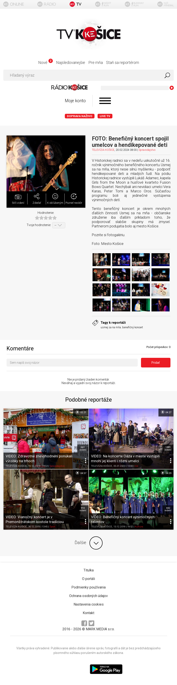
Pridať (155, 362)
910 (82, 509)
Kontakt (88, 613)
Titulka (89, 570)
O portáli (88, 579)
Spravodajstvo (147, 149)
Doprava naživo (79, 116)
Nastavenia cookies (89, 604)
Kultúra (139, 526)
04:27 (166, 412)
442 (168, 509)
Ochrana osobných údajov (88, 596)
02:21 (80, 412)
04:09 (166, 473)
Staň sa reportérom (122, 62)
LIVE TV (105, 116)
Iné (136, 466)
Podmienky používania (88, 587)
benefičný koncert (132, 327)
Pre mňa (95, 62)
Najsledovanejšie (70, 62)
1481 (168, 448)
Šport (52, 526)
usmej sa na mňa (111, 327)
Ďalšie (89, 543)
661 (82, 448)
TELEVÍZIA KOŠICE (103, 149)
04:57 (80, 473)
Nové (45, 62)
